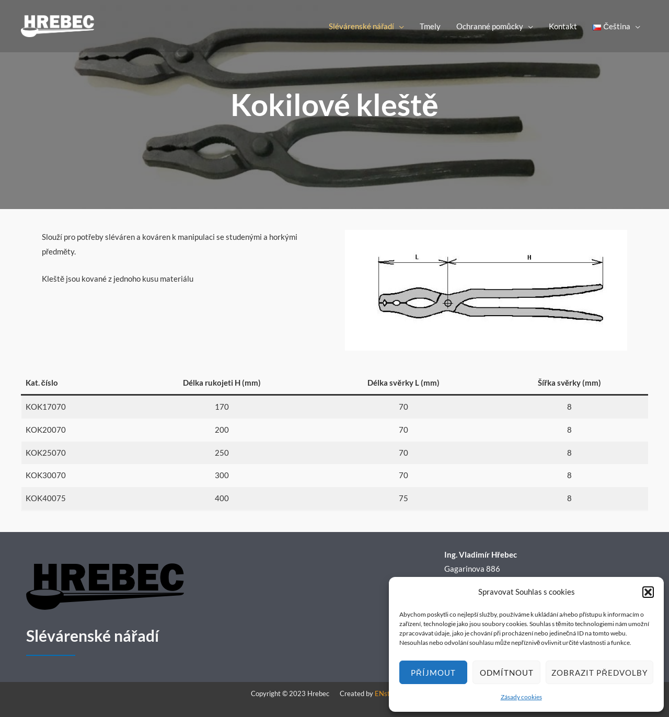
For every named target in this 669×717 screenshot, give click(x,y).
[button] (648, 592)
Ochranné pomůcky (489, 26)
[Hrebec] (57, 25)
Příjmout (433, 672)
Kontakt (563, 26)
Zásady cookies (521, 697)
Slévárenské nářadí (361, 26)
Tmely (430, 26)
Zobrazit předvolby (599, 672)
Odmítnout (507, 672)
